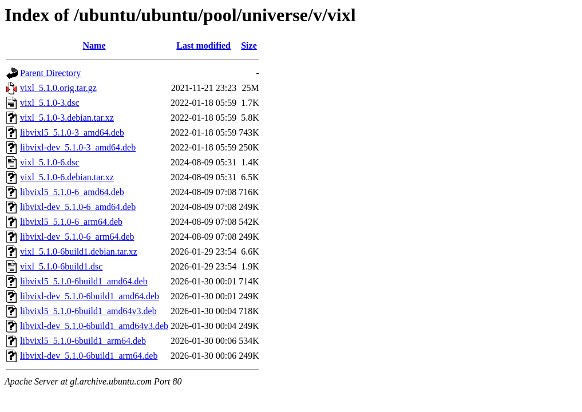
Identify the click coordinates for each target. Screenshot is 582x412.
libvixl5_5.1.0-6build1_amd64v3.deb (88, 311)
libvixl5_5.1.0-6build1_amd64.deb (84, 281)
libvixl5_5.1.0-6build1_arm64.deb (83, 341)
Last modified (203, 45)
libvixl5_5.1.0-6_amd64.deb (72, 192)
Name (94, 45)
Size (249, 45)
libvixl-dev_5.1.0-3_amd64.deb (78, 147)
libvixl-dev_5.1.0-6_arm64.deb (77, 236)
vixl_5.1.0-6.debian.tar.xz (67, 177)
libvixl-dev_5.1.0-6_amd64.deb (78, 207)
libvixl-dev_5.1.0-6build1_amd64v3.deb (94, 326)
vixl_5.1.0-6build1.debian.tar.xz (78, 251)
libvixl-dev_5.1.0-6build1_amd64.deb (89, 296)
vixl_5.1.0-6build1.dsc (61, 266)
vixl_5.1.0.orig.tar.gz (58, 88)
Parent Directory (50, 73)
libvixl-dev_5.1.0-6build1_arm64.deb (88, 355)
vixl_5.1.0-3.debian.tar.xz (67, 117)
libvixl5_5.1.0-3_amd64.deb (72, 132)
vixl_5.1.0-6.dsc (50, 162)
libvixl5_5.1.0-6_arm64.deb (71, 222)
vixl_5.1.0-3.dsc (50, 103)
